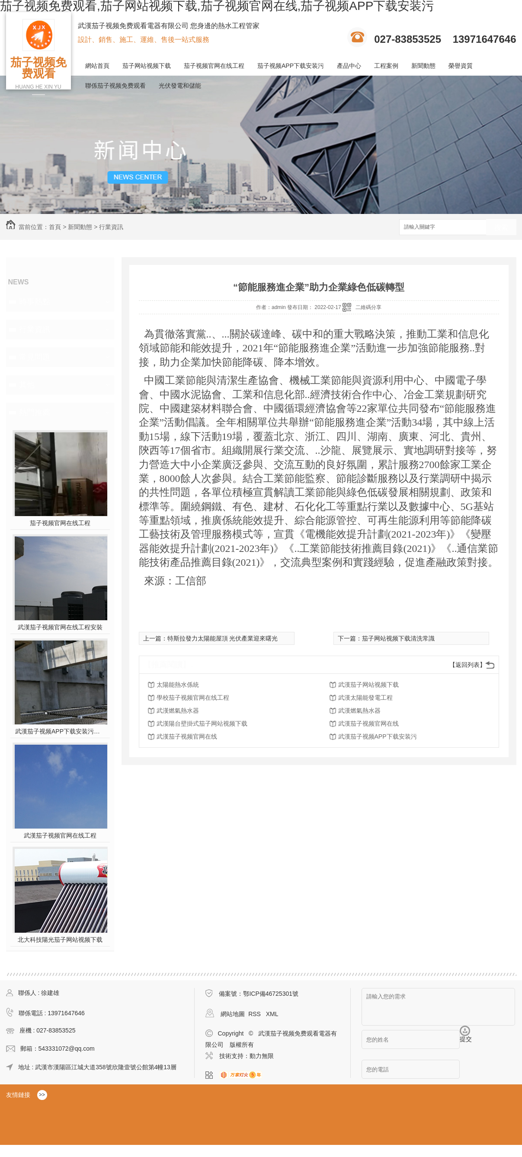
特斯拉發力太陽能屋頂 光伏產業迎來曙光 (222, 638)
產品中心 (349, 65)
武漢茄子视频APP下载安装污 (377, 736)
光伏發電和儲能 (180, 85)
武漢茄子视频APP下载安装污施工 (60, 731)
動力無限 (262, 1055)
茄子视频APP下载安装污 (290, 65)
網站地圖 (233, 1013)
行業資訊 (111, 226)
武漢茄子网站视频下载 (368, 684)
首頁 (55, 226)
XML (272, 1013)
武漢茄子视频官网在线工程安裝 (60, 627)
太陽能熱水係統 (178, 684)
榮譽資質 (460, 65)
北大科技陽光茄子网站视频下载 (60, 939)
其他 (27, 384)
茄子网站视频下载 (146, 65)
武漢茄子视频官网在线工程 (60, 835)
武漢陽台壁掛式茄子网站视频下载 (202, 723)
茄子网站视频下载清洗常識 (398, 638)
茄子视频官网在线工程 (214, 65)
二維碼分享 (368, 307)
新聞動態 (423, 65)
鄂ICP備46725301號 (270, 993)
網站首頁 (97, 65)
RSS (255, 1013)
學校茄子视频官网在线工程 (193, 697)
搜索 (501, 227)
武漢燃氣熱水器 (178, 710)
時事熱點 (34, 301)
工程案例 (386, 65)
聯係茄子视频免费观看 (115, 85)
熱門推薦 (34, 412)
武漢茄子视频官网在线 (368, 723)
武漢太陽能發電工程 (365, 697)
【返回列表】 (467, 664)
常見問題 (34, 357)
